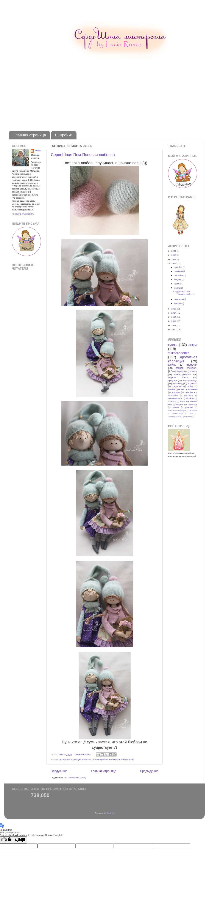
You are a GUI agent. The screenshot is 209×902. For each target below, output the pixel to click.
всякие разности (182, 374)
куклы (172, 345)
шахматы (188, 416)
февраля (178, 299)
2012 (174, 321)
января (177, 303)
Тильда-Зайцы (190, 380)
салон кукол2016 (174, 416)
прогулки (172, 380)
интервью (193, 410)
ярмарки (176, 392)
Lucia (38, 150)
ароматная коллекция (70, 759)
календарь (192, 404)
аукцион (183, 410)
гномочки (86, 759)
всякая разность (186, 368)
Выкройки (63, 135)
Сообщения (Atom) (76, 777)
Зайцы (190, 386)
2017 (174, 259)
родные (193, 371)
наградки (190, 398)
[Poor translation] (20, 840)
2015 (174, 309)
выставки (188, 395)
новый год (177, 383)
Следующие (59, 771)
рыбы (191, 413)
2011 (174, 325)
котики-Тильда (177, 413)
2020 (174, 251)
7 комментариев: (83, 754)
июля (177, 284)
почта (182, 401)
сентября (179, 275)
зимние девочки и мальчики (106, 759)
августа (178, 279)
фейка (172, 364)
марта (177, 288)
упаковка (189, 407)
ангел (193, 345)
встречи (179, 404)
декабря (178, 267)
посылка (172, 401)
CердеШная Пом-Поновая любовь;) (83, 155)
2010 (174, 329)
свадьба (175, 407)
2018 (174, 255)
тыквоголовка (127, 759)
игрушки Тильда (178, 377)
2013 (174, 317)
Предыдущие (149, 771)
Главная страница (30, 135)
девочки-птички (175, 398)
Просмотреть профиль (23, 214)
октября (178, 271)
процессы (192, 383)
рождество (177, 386)
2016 (174, 263)
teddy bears (172, 410)
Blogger (110, 813)
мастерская (179, 371)
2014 (174, 313)
